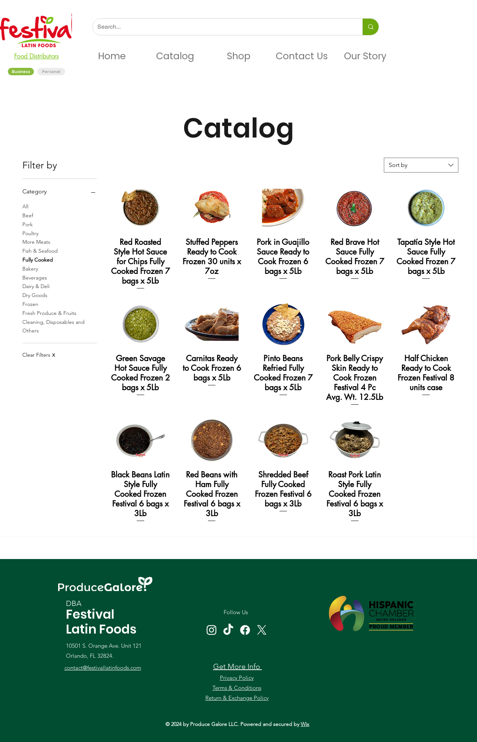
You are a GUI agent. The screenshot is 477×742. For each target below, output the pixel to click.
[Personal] (51, 72)
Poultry (30, 233)
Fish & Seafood (40, 250)
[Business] (21, 72)
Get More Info (237, 666)
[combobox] (421, 165)
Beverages (34, 277)
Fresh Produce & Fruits (49, 312)
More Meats (36, 241)
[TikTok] (228, 630)
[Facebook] (245, 630)
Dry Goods (34, 295)
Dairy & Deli (36, 286)
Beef (27, 215)
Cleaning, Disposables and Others (53, 326)
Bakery (30, 268)
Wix (305, 724)
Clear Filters (38, 354)
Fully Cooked (37, 259)
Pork (27, 224)
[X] (261, 630)
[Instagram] (211, 630)
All (25, 206)
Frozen (30, 303)
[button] (175, 56)
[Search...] (222, 27)
